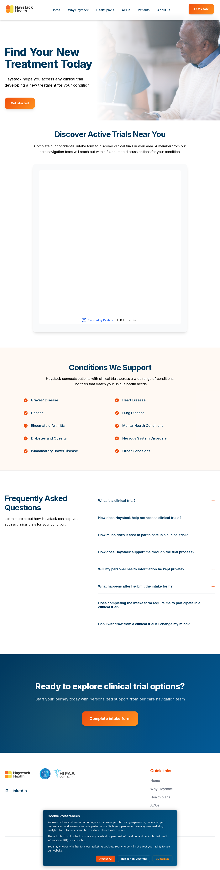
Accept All (105, 858)
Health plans (105, 10)
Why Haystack (78, 10)
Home (56, 10)
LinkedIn (16, 790)
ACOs (126, 10)
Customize (162, 858)
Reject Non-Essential (134, 858)
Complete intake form (110, 718)
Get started (20, 103)
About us (163, 10)
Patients (143, 10)
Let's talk (201, 9)
